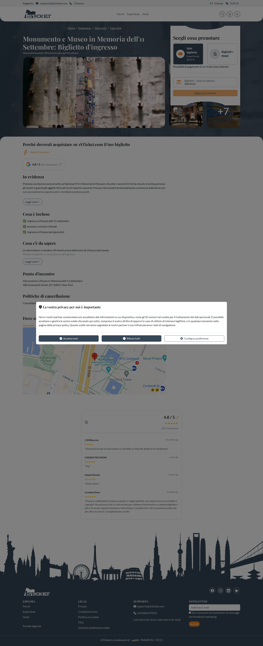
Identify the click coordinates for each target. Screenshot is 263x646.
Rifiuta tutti (131, 338)
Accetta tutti (69, 338)
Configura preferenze (194, 338)
